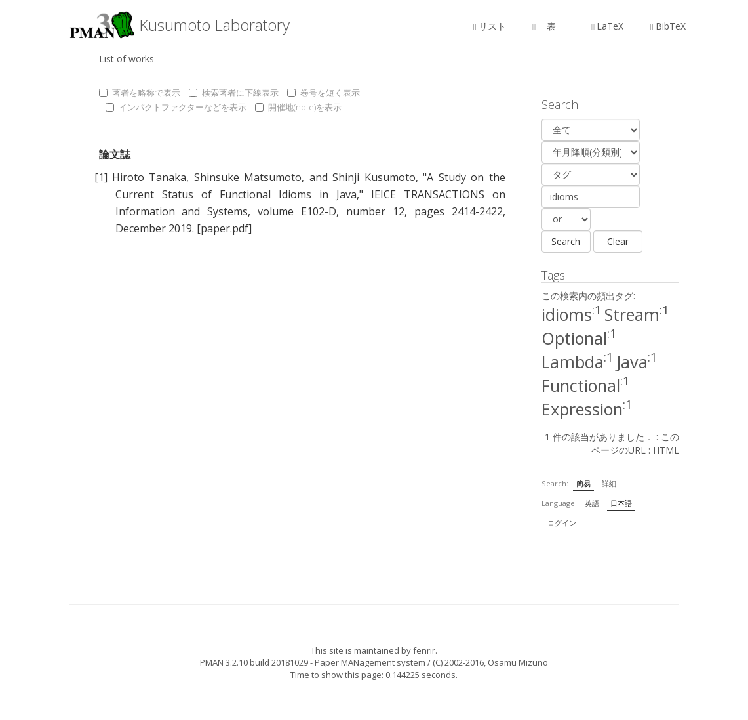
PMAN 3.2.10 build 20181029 (254, 662)
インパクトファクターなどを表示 (176, 107)
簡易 (583, 483)
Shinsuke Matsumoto (248, 177)
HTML (666, 450)
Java (637, 361)
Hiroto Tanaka (149, 177)
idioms (571, 314)
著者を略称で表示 (139, 92)
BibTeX (667, 26)
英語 (592, 503)
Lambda (577, 361)
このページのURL (635, 443)
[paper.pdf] (224, 228)
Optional (579, 338)
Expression (587, 409)
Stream (636, 314)
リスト (489, 26)
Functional (585, 385)
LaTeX (607, 26)
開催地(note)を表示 (298, 107)
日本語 (621, 503)
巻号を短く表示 (323, 92)
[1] (101, 177)
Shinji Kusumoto (373, 177)
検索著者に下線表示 (234, 92)
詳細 (609, 483)
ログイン (561, 523)
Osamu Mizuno (518, 662)
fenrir (424, 650)
